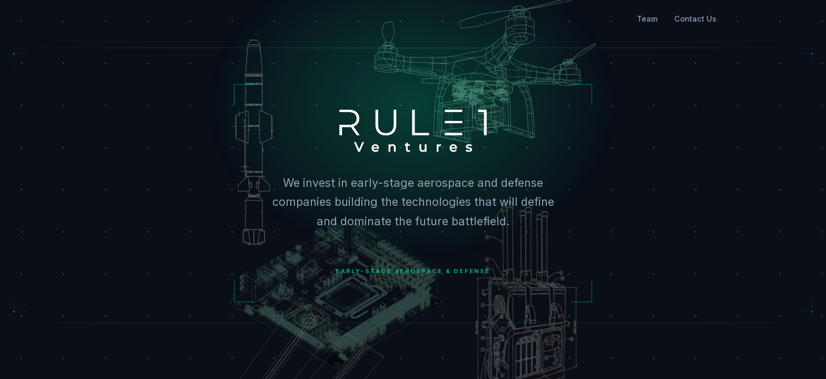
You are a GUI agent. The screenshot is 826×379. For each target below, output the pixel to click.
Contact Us (695, 18)
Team (647, 18)
